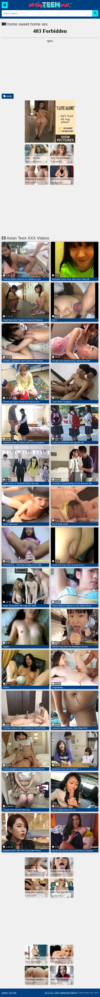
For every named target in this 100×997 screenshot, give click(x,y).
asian (7, 96)
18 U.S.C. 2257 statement (57, 992)
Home (5, 992)
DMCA (73, 992)
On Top (12, 992)
